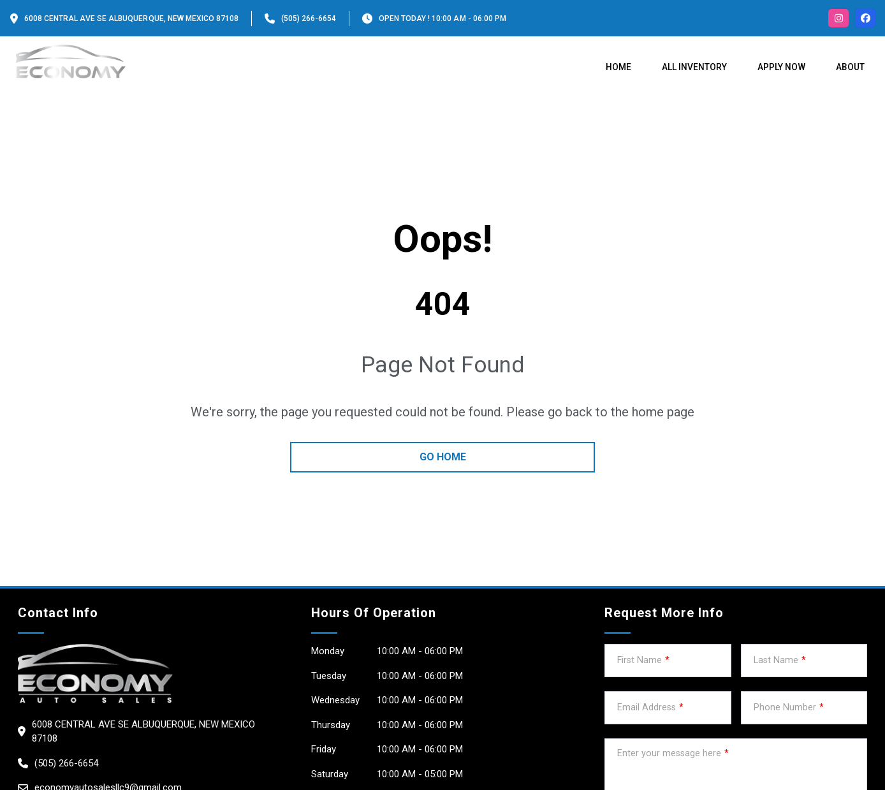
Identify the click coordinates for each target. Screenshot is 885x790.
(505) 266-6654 (308, 18)
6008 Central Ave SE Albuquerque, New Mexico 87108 (131, 18)
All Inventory (694, 67)
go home (443, 457)
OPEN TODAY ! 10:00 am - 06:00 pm (442, 18)
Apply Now (781, 67)
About (850, 67)
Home (618, 67)
